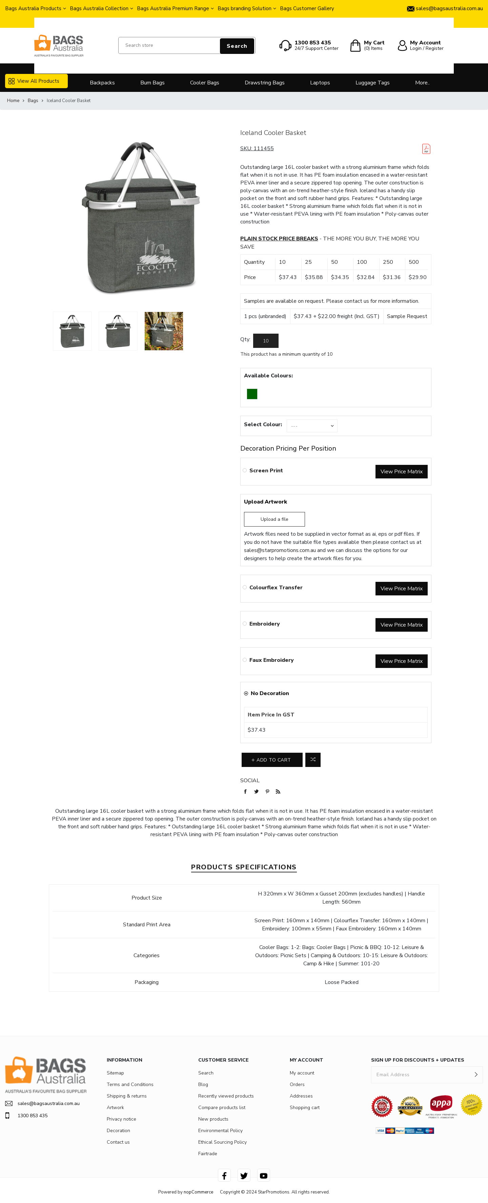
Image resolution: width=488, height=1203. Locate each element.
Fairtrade (207, 1153)
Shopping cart (305, 1107)
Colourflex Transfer (276, 587)
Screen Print (266, 470)
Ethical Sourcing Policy (222, 1142)
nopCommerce (198, 1192)
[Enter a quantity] (266, 341)
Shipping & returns (127, 1096)
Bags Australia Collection (99, 8)
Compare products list (221, 1107)
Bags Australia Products (33, 8)
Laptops (320, 82)
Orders (297, 1084)
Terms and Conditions (130, 1084)
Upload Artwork (265, 502)
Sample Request (407, 316)
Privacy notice (121, 1119)
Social (250, 780)
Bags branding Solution (244, 8)
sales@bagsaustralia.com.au (42, 1103)
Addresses (301, 1096)
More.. (422, 82)
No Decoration (270, 693)
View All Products (33, 81)
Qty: (245, 339)
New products (213, 1119)
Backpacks (102, 82)
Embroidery (264, 624)
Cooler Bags (204, 82)
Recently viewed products (226, 1096)
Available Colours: (268, 375)
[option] (72, 331)
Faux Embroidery (271, 660)
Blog (203, 1084)
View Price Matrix (402, 471)
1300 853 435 (26, 1115)
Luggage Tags (372, 82)
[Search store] (187, 45)
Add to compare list (313, 760)
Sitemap (115, 1073)
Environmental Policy (220, 1130)
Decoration (118, 1130)
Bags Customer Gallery (307, 8)
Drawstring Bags (265, 82)
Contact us (118, 1142)
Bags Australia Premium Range (173, 8)
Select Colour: (263, 424)
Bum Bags (152, 82)
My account (302, 1073)
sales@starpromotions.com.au (280, 550)
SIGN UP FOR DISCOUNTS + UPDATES (417, 1060)
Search (237, 46)
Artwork (115, 1107)
